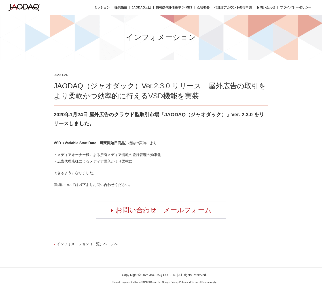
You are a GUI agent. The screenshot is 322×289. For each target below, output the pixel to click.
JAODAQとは (141, 7)
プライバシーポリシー (295, 7)
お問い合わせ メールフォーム (164, 210)
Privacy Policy (178, 282)
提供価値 (120, 7)
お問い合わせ (265, 7)
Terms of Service (200, 282)
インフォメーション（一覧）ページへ (87, 244)
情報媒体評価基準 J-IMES (174, 7)
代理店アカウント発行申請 (233, 7)
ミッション (102, 7)
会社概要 (203, 7)
